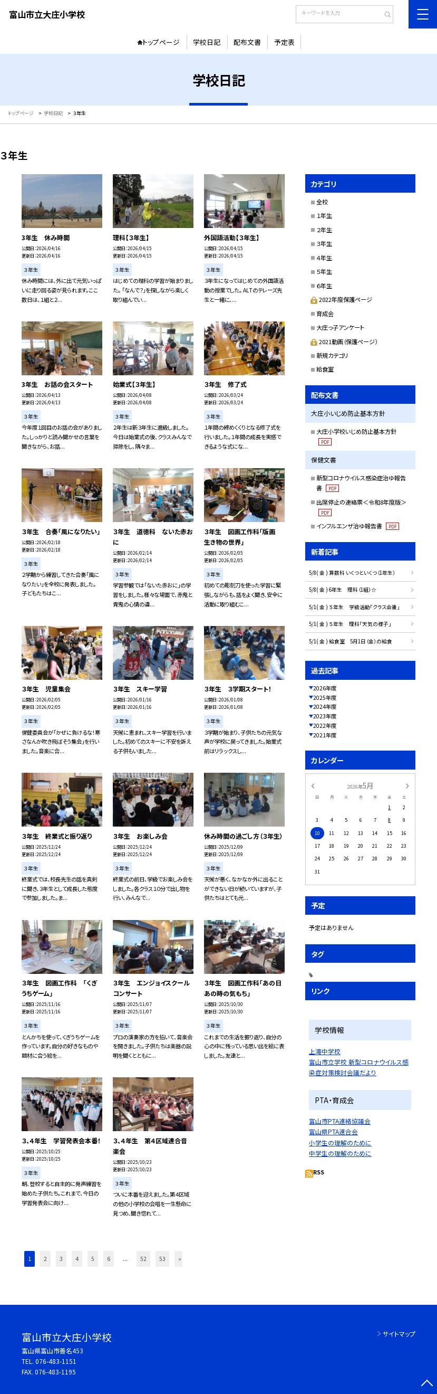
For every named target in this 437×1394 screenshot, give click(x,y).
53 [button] (162, 1259)
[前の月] (312, 785)
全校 (322, 201)
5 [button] (92, 1259)
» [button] (179, 1259)
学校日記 (206, 42)
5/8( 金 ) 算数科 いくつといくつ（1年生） (352, 572)
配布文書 (247, 42)
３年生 (324, 243)
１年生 (324, 215)
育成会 (325, 313)
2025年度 (324, 697)
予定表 (284, 42)
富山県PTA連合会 (333, 1131)
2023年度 (324, 716)
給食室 (325, 369)
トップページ (161, 42)
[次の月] (407, 785)
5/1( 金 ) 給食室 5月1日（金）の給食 (350, 641)
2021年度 (324, 735)
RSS (318, 1172)
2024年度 (324, 706)
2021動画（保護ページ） (343, 341)
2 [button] (45, 1259)
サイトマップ (399, 1333)
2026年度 (324, 688)
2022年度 (324, 725)
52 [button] (143, 1259)
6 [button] (108, 1259)
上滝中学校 (325, 1051)
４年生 (324, 257)
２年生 (324, 229)
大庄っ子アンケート (340, 327)
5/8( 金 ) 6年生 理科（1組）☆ (342, 589)
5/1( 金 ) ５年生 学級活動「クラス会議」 (354, 607)
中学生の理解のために (340, 1153)
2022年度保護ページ (341, 299)
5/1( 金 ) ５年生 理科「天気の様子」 (350, 624)
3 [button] (61, 1259)
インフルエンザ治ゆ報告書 (357, 525)
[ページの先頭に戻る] (427, 1384)
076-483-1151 (55, 1361)
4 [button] (77, 1259)
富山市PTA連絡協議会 (340, 1120)
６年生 (324, 285)
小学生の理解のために (340, 1142)
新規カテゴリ (332, 355)
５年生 (324, 271)
